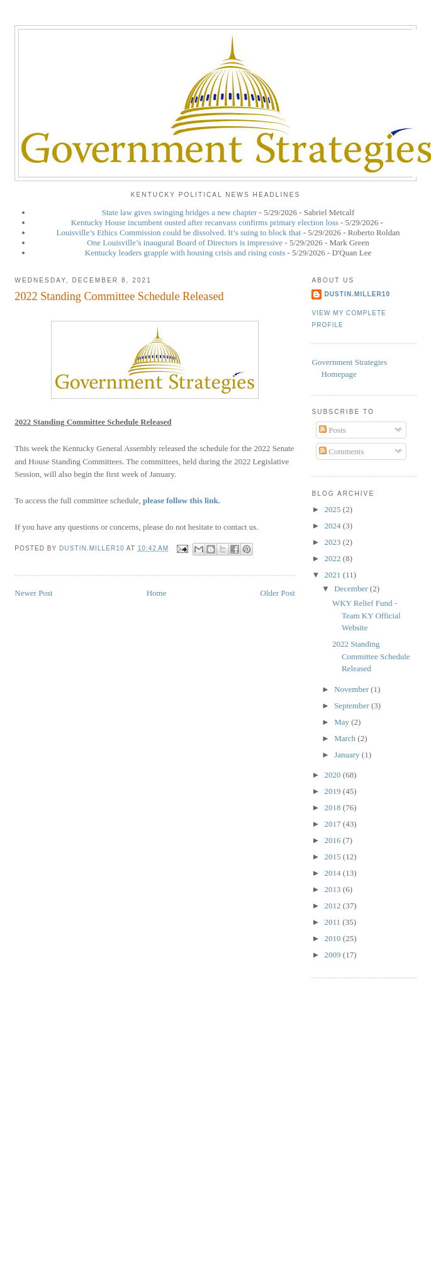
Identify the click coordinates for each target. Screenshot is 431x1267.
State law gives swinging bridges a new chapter (179, 212)
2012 (334, 905)
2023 (334, 542)
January (348, 754)
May (342, 722)
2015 (334, 856)
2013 (334, 889)
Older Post (277, 593)
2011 (334, 922)
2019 (334, 791)
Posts (332, 430)
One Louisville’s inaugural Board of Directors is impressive (185, 242)
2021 (334, 574)
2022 (334, 558)
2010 (334, 938)
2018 (334, 807)
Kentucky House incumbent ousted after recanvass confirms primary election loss (205, 222)
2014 (334, 873)
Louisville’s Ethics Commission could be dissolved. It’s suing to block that (179, 232)
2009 (334, 954)
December (352, 588)
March (345, 738)
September (352, 705)
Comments (341, 451)
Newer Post (33, 593)
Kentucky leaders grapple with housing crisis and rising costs (185, 252)
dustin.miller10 (357, 294)
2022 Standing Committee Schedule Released (371, 656)
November (352, 689)
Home (157, 593)
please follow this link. (181, 500)
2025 (334, 509)
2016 (334, 840)
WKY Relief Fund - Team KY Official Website (366, 615)
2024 (334, 525)
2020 (334, 774)
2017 (334, 824)
